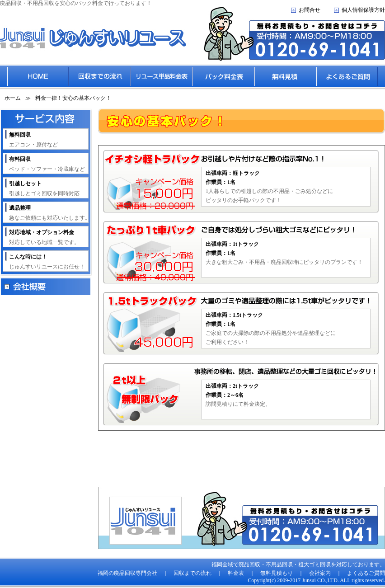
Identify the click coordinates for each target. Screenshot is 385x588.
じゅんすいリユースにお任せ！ (47, 262)
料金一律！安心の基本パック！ (73, 98)
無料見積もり (276, 573)
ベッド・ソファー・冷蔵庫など (47, 164)
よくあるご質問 (366, 573)
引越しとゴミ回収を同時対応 (44, 188)
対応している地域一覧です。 (44, 237)
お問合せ (309, 10)
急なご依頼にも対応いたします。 (49, 213)
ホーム (13, 98)
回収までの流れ (192, 573)
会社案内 (320, 573)
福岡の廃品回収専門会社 (127, 573)
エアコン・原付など (33, 140)
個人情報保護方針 (363, 10)
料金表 (236, 573)
